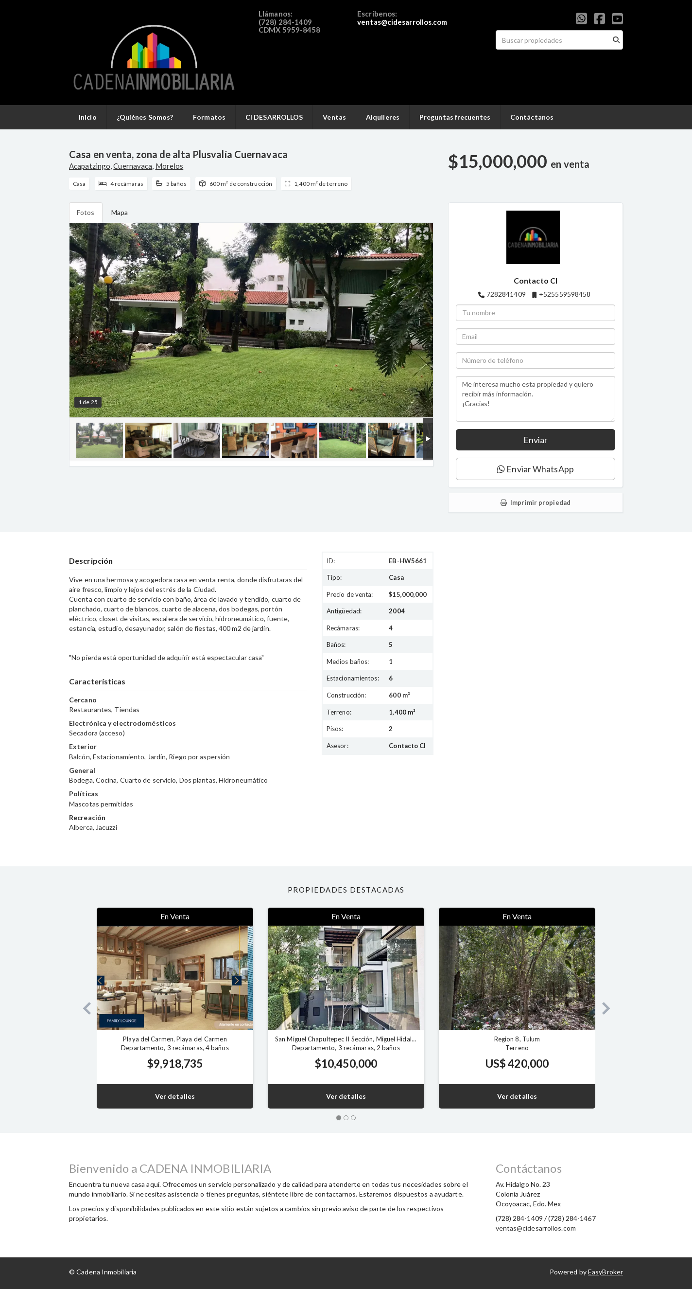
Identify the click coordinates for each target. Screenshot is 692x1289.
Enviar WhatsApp (535, 469)
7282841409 (506, 294)
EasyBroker (605, 1272)
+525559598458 (564, 294)
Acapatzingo (89, 165)
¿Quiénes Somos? (145, 117)
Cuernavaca (132, 165)
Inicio (88, 117)
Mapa (119, 212)
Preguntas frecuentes (454, 117)
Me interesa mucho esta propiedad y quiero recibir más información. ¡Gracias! (535, 399)
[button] (83, 1008)
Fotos (86, 212)
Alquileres (382, 117)
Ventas (334, 117)
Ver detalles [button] (175, 1096)
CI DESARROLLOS (274, 117)
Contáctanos (532, 117)
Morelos (170, 165)
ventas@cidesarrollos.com (402, 22)
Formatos (209, 117)
